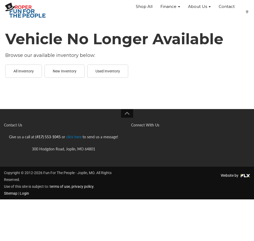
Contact (227, 10)
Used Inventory (107, 71)
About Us (199, 10)
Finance (170, 10)
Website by (235, 175)
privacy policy (82, 186)
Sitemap (10, 193)
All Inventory (23, 71)
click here (74, 137)
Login (24, 193)
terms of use (60, 186)
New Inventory (64, 71)
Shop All (144, 10)
